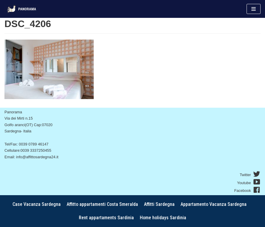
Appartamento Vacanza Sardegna (214, 204)
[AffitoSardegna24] (22, 9)
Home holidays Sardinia (163, 217)
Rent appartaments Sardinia (106, 217)
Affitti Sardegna (159, 204)
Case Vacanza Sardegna (36, 204)
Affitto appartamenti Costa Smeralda (102, 204)
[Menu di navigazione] (254, 9)
